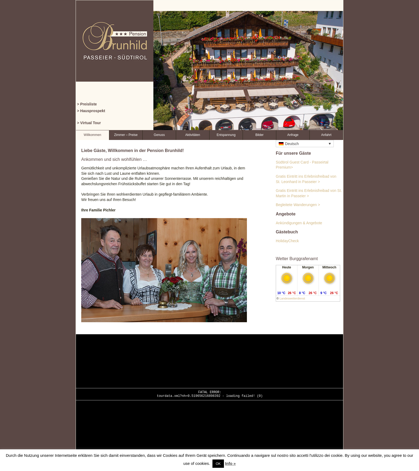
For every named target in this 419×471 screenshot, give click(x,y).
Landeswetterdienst (292, 298)
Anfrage (292, 135)
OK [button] (218, 464)
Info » (230, 463)
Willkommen (92, 135)
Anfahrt (326, 135)
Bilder (259, 135)
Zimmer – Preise (126, 135)
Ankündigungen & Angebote (299, 223)
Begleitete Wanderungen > (298, 205)
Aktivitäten (192, 135)
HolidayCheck (287, 241)
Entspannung (226, 135)
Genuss (159, 135)
